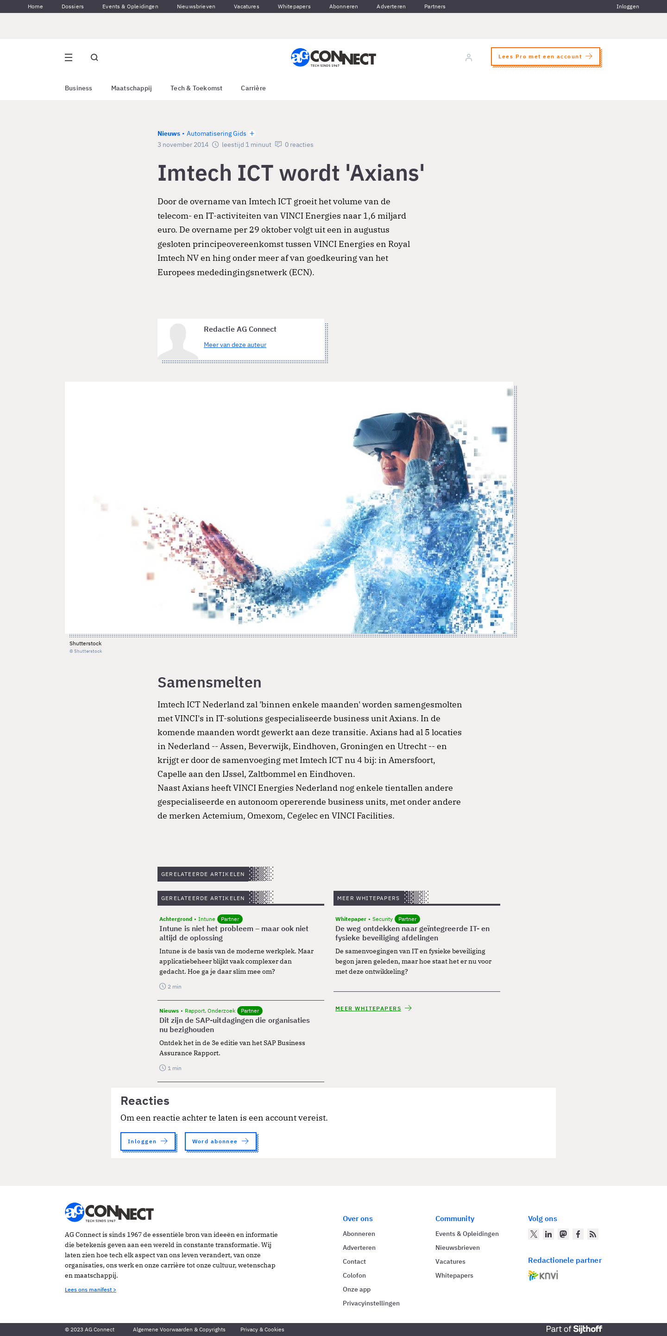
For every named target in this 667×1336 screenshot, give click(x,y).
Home (35, 6)
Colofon (354, 1275)
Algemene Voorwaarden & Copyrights (179, 1329)
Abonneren (344, 6)
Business (79, 88)
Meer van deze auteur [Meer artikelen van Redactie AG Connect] (235, 344)
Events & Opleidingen (130, 6)
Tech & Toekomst (196, 88)
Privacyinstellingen (371, 1303)
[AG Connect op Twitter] (533, 1234)
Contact (354, 1261)
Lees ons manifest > (90, 1289)
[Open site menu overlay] (68, 57)
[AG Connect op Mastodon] (563, 1234)
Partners (435, 6)
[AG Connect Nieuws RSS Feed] (592, 1234)
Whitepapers (294, 6)
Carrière (253, 88)
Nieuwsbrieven (196, 6)
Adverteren (391, 6)
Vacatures (246, 6)
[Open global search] (94, 57)
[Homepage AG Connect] (333, 57)
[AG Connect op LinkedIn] (548, 1234)
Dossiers (73, 6)
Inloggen (628, 6)
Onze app (357, 1289)
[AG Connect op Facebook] (578, 1234)
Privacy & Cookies (262, 1329)
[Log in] (468, 57)
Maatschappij (131, 88)
